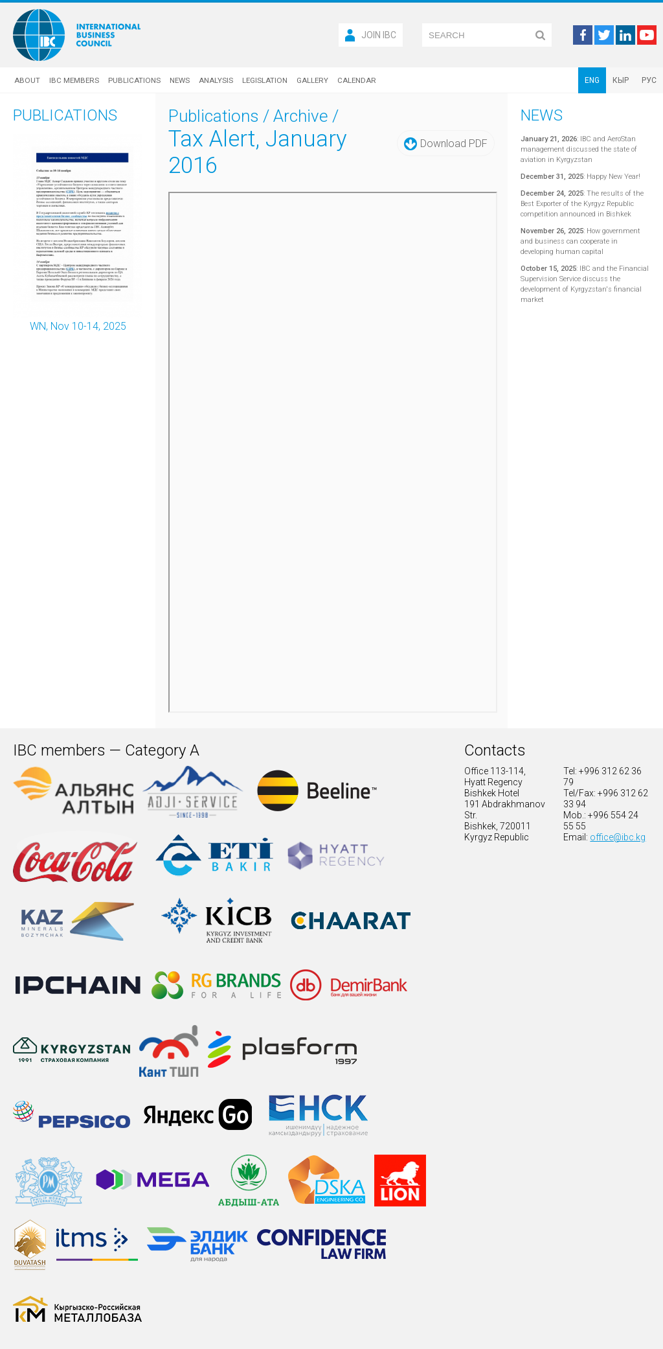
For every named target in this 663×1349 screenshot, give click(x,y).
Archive (300, 116)
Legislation (264, 80)
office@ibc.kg (618, 837)
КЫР (620, 80)
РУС (649, 80)
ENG (592, 80)
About (27, 80)
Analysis (216, 80)
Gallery (312, 80)
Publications (134, 80)
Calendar (356, 80)
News (180, 80)
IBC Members (74, 80)
